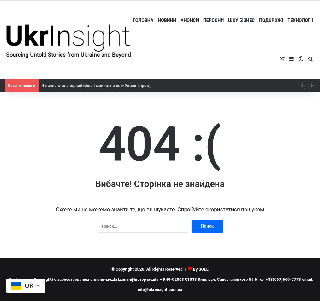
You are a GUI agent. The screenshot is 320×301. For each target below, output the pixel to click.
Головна (143, 20)
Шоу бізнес (241, 20)
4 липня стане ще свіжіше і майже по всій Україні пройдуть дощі (105, 85)
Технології (300, 20)
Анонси (190, 20)
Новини (167, 20)
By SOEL (201, 269)
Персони (213, 20)
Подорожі (271, 20)
